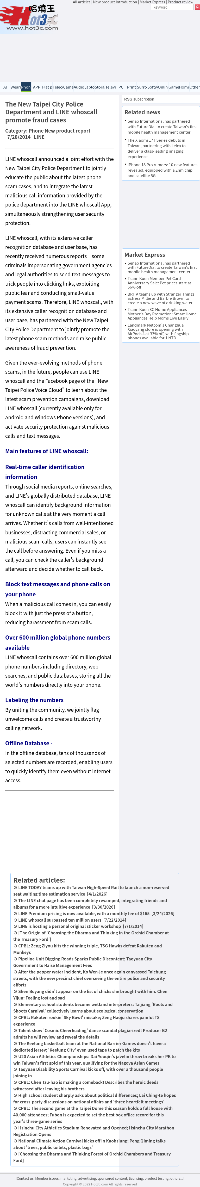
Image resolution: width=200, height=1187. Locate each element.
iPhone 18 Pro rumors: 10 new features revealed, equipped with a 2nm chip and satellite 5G (162, 170)
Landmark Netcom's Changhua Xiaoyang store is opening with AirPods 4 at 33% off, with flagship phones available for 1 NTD (158, 331)
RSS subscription (139, 99)
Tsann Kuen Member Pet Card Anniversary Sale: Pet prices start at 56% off (159, 283)
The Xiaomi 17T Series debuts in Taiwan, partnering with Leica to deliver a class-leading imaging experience (157, 148)
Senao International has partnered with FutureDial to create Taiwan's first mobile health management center (162, 126)
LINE (39, 136)
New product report (68, 130)
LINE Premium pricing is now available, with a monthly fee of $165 (83, 913)
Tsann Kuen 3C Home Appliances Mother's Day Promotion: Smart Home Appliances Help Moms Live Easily (162, 314)
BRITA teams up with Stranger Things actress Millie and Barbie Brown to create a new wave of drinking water (161, 298)
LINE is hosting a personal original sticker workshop (69, 926)
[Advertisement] (136, 43)
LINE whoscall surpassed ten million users (59, 920)
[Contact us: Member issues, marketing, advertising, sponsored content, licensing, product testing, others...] (100, 1178)
